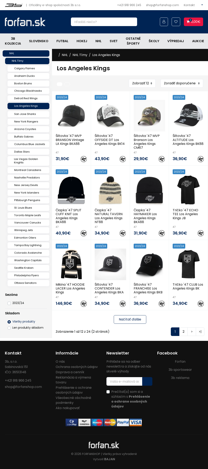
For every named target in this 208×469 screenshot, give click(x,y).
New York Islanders (26, 193)
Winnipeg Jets (23, 230)
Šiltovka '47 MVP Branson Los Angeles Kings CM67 (147, 141)
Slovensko (38, 41)
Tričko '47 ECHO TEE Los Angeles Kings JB (185, 214)
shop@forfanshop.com (162, 5)
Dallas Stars (22, 152)
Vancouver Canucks (27, 223)
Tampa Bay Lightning (27, 245)
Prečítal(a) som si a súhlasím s (130, 399)
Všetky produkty (23, 321)
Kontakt (189, 5)
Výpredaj (175, 41)
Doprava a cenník (70, 372)
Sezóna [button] (11, 294)
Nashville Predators (27, 177)
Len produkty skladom (27, 328)
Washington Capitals (28, 260)
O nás (60, 361)
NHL (98, 41)
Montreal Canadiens (27, 170)
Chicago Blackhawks (28, 91)
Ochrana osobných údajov (77, 366)
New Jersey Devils (26, 185)
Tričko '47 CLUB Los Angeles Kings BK (188, 286)
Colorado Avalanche (28, 253)
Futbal (62, 41)
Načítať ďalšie (130, 319)
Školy (154, 41)
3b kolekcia (13, 41)
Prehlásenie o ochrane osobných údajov (74, 390)
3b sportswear (180, 369)
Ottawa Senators (25, 283)
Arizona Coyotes (25, 129)
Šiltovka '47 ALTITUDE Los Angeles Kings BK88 (188, 139)
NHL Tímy (17, 61)
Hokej (82, 41)
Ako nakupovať (68, 408)
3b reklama (180, 377)
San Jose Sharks (25, 114)
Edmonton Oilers (25, 238)
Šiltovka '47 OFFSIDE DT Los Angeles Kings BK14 (110, 139)
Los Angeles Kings (26, 106)
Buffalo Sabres (24, 137)
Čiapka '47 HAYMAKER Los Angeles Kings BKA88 (145, 216)
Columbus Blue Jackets (29, 144)
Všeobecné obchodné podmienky (73, 400)
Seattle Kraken (24, 268)
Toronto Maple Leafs (27, 215)
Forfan (180, 361)
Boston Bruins (23, 83)
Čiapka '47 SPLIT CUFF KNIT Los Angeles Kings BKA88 (68, 216)
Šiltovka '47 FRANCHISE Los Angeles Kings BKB (148, 288)
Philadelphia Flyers (26, 275)
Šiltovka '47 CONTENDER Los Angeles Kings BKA (109, 288)
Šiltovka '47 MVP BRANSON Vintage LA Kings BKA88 (70, 139)
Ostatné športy (133, 41)
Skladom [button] (12, 313)
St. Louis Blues (23, 208)
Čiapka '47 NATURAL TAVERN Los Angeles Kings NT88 (108, 216)
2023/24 (18, 303)
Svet (114, 41)
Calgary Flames (24, 68)
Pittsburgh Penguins (27, 200)
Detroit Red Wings (26, 98)
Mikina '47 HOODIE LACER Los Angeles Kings (70, 288)
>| (200, 331)
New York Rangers (26, 121)
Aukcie (198, 41)
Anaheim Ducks (24, 76)
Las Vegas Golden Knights (26, 160)
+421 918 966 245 (129, 5)
